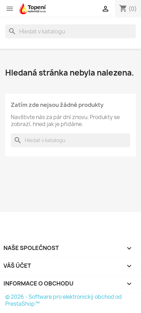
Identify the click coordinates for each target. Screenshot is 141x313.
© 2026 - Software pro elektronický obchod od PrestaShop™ (63, 300)
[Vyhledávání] (70, 31)
